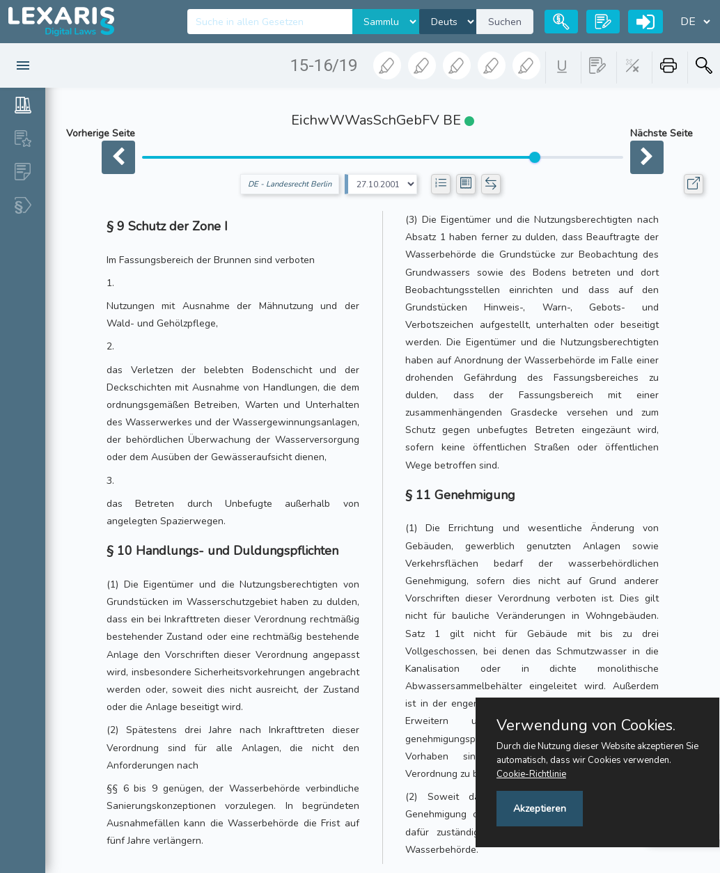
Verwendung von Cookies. (585, 725)
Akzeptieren (539, 808)
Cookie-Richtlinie (531, 774)
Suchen (505, 22)
